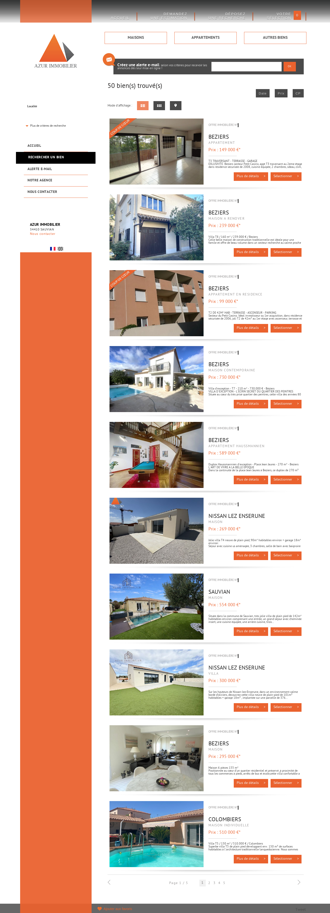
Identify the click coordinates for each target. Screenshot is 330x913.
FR (52, 249)
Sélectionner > (286, 176)
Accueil (34, 146)
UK (60, 249)
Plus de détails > (251, 176)
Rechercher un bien (46, 157)
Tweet (300, 910)
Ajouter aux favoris (118, 909)
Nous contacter (42, 192)
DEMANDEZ (169, 16)
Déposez (227, 16)
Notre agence (40, 180)
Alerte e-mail (40, 169)
